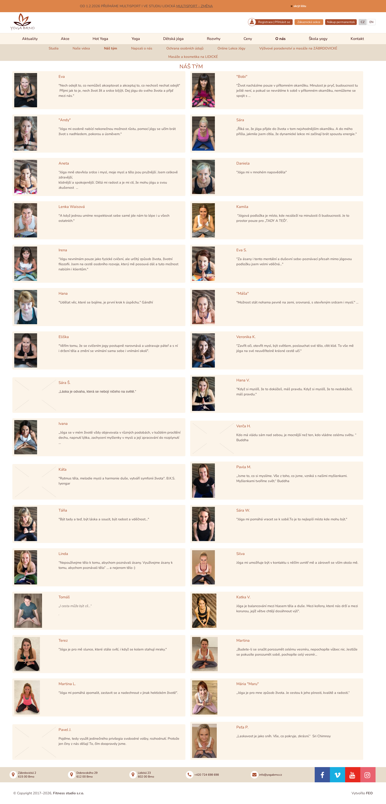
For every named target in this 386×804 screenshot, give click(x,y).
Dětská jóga (173, 38)
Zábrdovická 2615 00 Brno (27, 775)
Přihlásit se (282, 22)
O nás (280, 38)
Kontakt (357, 38)
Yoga (136, 38)
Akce (65, 38)
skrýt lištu (300, 6)
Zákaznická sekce (308, 22)
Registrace (265, 22)
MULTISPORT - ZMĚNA (194, 6)
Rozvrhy (213, 38)
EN (371, 22)
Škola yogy (318, 38)
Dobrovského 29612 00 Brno (87, 775)
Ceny (248, 38)
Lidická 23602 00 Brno (146, 775)
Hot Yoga (100, 38)
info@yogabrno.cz (270, 775)
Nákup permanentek (341, 22)
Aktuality (30, 38)
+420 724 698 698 (206, 775)
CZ (363, 22)
